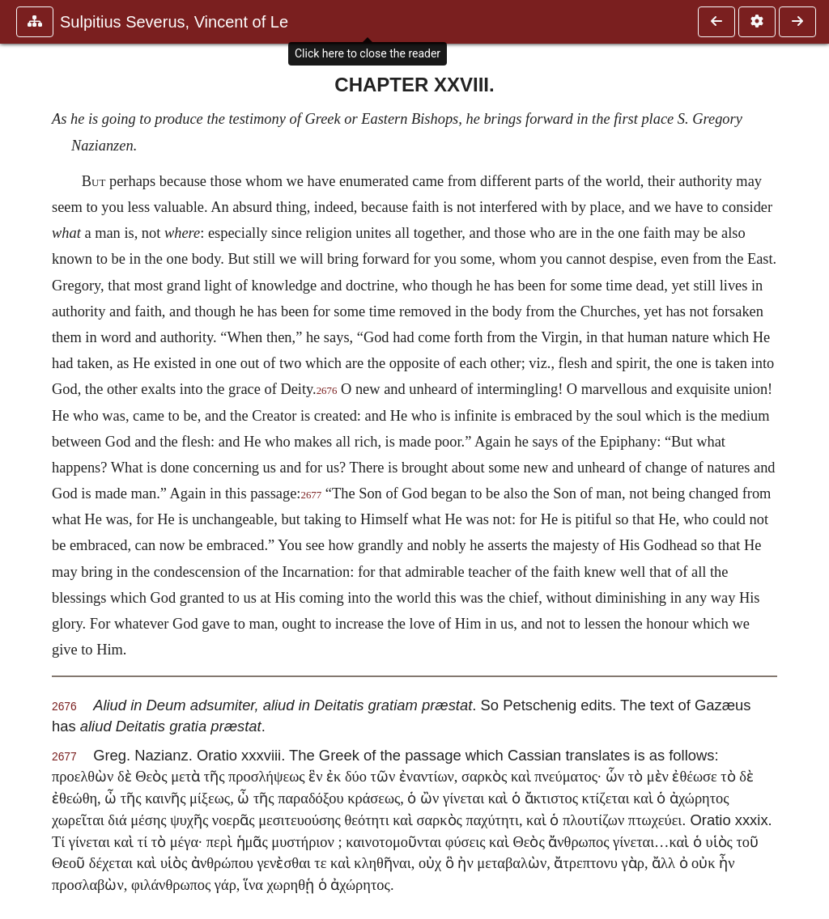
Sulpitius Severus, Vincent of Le (174, 22)
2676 (327, 390)
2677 (310, 495)
